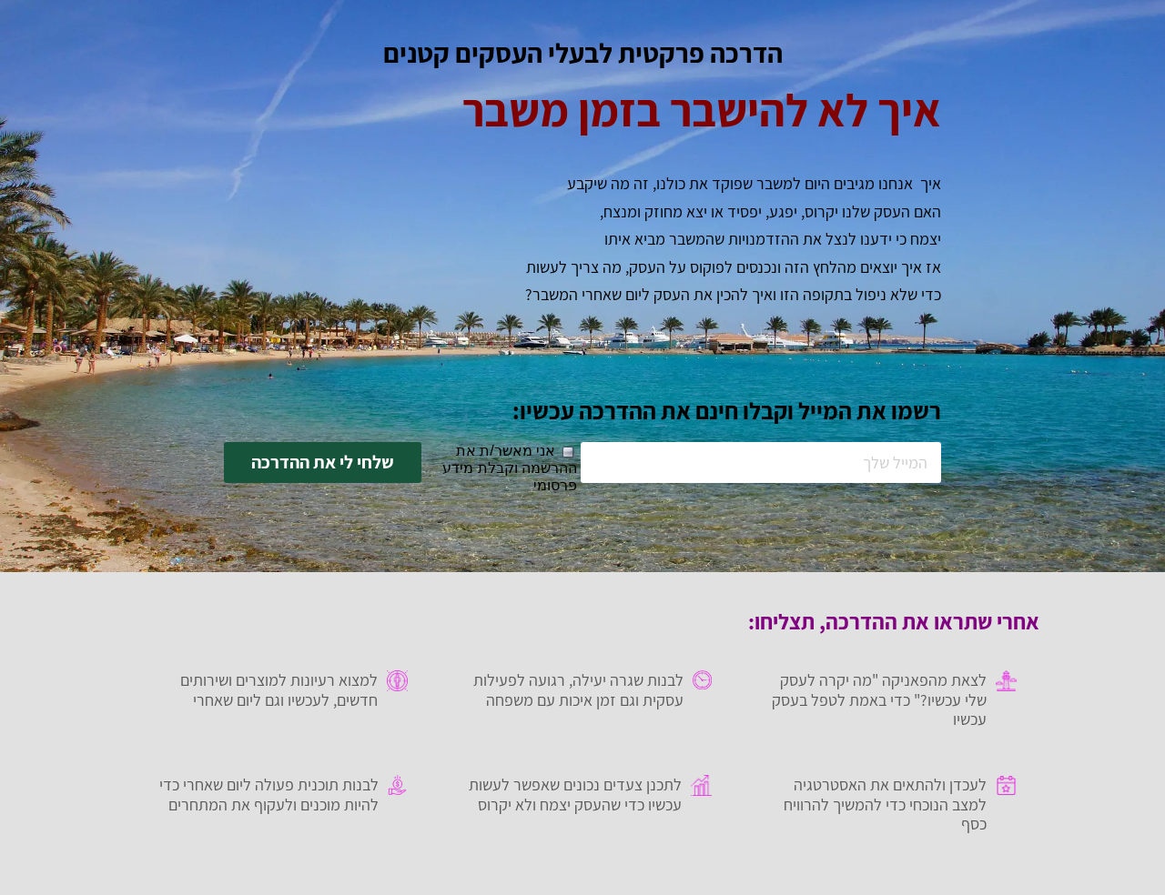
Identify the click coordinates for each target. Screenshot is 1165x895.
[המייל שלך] (761, 462)
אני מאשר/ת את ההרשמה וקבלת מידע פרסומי (509, 468)
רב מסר (460, 879)
